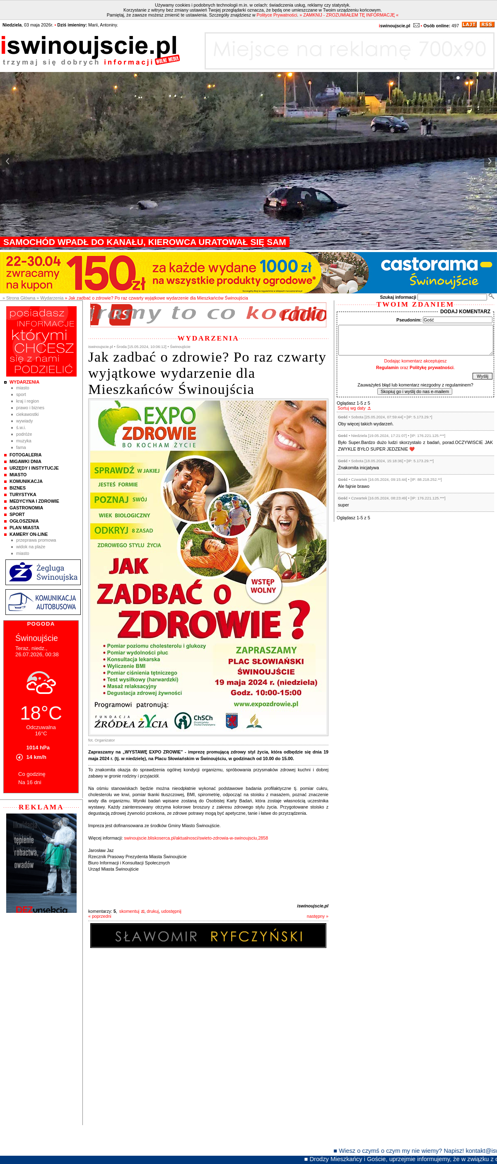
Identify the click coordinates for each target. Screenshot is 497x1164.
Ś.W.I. (21, 427)
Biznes (18, 487)
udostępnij (171, 911)
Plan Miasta (24, 527)
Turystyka (23, 494)
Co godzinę (32, 774)
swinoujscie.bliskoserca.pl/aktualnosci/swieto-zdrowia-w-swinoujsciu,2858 (196, 837)
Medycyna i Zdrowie (34, 501)
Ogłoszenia (24, 520)
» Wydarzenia (49, 297)
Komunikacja (26, 481)
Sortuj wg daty (352, 408)
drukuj (153, 911)
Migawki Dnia (25, 461)
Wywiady (24, 420)
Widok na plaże (31, 546)
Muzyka (23, 440)
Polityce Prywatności (277, 14)
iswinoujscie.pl (312, 905)
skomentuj (129, 911)
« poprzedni (99, 916)
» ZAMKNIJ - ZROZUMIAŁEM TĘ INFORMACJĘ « (348, 14)
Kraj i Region (27, 400)
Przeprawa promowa (36, 540)
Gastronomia (26, 507)
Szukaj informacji (398, 297)
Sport (21, 394)
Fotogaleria (25, 454)
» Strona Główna (18, 297)
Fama (21, 447)
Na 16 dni (29, 782)
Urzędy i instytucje (34, 468)
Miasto (22, 387)
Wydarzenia (24, 381)
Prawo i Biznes (30, 407)
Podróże (24, 434)
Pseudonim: (409, 319)
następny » (317, 916)
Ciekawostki (27, 414)
